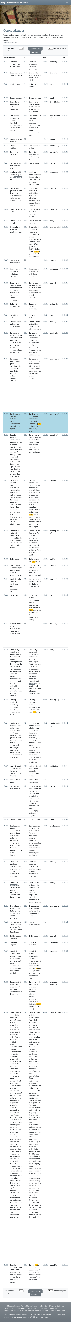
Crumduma (33, 906)
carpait (34, 791)
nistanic (32, 347)
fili (21, 338)
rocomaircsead (33, 1176)
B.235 (25, 786)
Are (39, 75)
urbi (35, 876)
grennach (32, 246)
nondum (35, 887)
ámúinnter (33, 1151)
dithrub (32, 545)
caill (11, 128)
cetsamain (54, 269)
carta (12, 887)
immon (18, 505)
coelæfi (31, 217)
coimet (31, 485)
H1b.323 (65, 922)
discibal (31, 1132)
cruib (14, 343)
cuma (31, 704)
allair (30, 552)
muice (12, 728)
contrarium (16, 540)
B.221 (25, 435)
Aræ (30, 75)
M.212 (6, 172)
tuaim (13, 1064)
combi (12, 1076)
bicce (11, 1163)
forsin (17, 1132)
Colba (12, 209)
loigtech (17, 747)
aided (12, 1149)
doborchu (13, 848)
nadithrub (17, 538)
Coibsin (13, 304)
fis (21, 366)
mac (11, 338)
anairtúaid (33, 1039)
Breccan (16, 1115)
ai (12, 120)
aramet (12, 676)
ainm (31, 159)
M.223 (6, 333)
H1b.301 (65, 333)
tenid (34, 1105)
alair (13, 545)
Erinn (36, 1018)
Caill (11, 115)
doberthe (13, 654)
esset (12, 1180)
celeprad (53, 172)
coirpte (53, 61)
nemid (31, 688)
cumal (52, 1265)
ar (17, 193)
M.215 (6, 220)
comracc (13, 1027)
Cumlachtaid (15, 723)
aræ (20, 73)
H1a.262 (45, 565)
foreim (12, 633)
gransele (32, 237)
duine (12, 747)
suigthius (13, 1071)
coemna (32, 600)
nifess (31, 1137)
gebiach (19, 936)
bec (30, 1207)
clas (51, 98)
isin (16, 285)
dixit (11, 340)
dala (13, 956)
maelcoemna (34, 607)
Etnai (31, 340)
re (37, 796)
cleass (31, 123)
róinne (31, 776)
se (40, 1207)
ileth (35, 1020)
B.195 (25, 61)
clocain (19, 1166)
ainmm (33, 512)
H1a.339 (45, 359)
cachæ (18, 1061)
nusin (13, 852)
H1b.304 (65, 480)
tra (33, 664)
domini (16, 469)
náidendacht (33, 989)
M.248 (6, 951)
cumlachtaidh (55, 723)
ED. (39, 424)
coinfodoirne (55, 826)
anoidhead (33, 1139)
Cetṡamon (14, 269)
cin (16, 911)
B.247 (25, 145)
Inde (11, 371)
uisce (32, 845)
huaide (13, 963)
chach (31, 757)
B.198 (25, 98)
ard (18, 1198)
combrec (32, 843)
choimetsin (36, 509)
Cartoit (32, 152)
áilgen (38, 752)
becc (13, 1210)
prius (19, 671)
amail (35, 1061)
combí (31, 1071)
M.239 (6, 786)
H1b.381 (65, 260)
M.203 (6, 73)
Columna (13, 982)
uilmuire (13, 1030)
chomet (13, 517)
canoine (13, 297)
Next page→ (35, 52)
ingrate (12, 871)
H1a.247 (45, 209)
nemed (12, 688)
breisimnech (14, 1100)
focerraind (14, 1086)
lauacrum (13, 445)
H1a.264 (45, 595)
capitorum (18, 442)
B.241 (25, 882)
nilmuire (32, 1027)
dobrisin (32, 806)
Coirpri (31, 338)
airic (11, 347)
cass (51, 188)
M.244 (6, 906)
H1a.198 (45, 139)
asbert (12, 1193)
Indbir (36, 1154)
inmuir (32, 1034)
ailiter (18, 490)
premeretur (14, 874)
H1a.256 (45, 333)
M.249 (6, 982)
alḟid (20, 543)
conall (12, 326)
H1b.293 (65, 220)
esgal (30, 1098)
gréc (33, 285)
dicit (19, 866)
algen (12, 750)
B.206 (25, 188)
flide (18, 474)
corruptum (36, 69)
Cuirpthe (13, 61)
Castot (12, 145)
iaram (36, 1047)
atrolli (31, 659)
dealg (18, 579)
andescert (13, 1047)
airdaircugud (16, 174)
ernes (16, 750)
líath (39, 239)
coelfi (18, 209)
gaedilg (31, 840)
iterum (16, 1090)
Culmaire (13, 942)
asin (35, 371)
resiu (11, 1279)
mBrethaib (34, 686)
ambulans (13, 740)
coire (11, 1112)
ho (39, 1071)
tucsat (38, 1161)
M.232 (6, 595)
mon (16, 120)
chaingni (13, 200)
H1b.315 (65, 780)
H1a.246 (45, 188)
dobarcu (37, 848)
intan (17, 728)
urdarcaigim (35, 177)
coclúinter (32, 1088)
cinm (17, 688)
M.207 (6, 115)
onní (37, 492)
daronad (32, 1188)
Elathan (32, 355)
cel (51, 163)
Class (12, 98)
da (30, 519)
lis (17, 1272)
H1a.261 (45, 559)
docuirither (33, 1056)
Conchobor (33, 798)
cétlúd (31, 274)
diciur (12, 932)
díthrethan (33, 1195)
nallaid (16, 497)
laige (11, 961)
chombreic (36, 855)
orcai (15, 1205)
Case (12, 861)
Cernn (12, 322)
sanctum (14, 288)
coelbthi (32, 214)
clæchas (13, 992)
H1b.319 (65, 861)
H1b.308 (65, 579)
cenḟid (12, 533)
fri (17, 200)
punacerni (32, 693)
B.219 (25, 414)
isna (14, 683)
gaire (15, 373)
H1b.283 (65, 73)
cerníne (31, 345)
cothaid (31, 617)
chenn (19, 454)
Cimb (20, 662)
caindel (17, 104)
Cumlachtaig (34, 723)
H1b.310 (65, 623)
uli (34, 1078)
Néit (30, 801)
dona (12, 657)
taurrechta (14, 1069)
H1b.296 (65, 269)
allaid (31, 497)
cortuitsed (33, 1125)
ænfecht (32, 1127)
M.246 (6, 936)
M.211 (6, 163)
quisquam (32, 892)
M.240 (6, 819)
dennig (12, 454)
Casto (31, 145)
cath (17, 292)
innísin (38, 1188)
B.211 (25, 283)
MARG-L (36, 251)
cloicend (32, 1159)
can (36, 107)
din (39, 107)
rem (37, 615)
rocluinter (13, 1095)
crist (11, 476)
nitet (17, 535)
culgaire (32, 815)
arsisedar (37, 973)
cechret (12, 295)
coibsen (53, 304)
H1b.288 (65, 152)
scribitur (13, 895)
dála (36, 956)
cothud (31, 598)
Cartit (31, 579)
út (30, 1129)
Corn (31, 315)
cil (16, 924)
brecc (31, 361)
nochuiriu (18, 1202)
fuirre (12, 968)
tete (11, 730)
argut (18, 669)
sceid (11, 1090)
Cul (11, 786)
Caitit (12, 579)
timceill (18, 1032)
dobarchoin (33, 828)
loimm (12, 1093)
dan (12, 368)
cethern (53, 414)
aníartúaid (37, 1032)
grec (17, 283)
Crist (34, 449)
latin (39, 288)
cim (51, 649)
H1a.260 (45, 530)
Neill (39, 1110)
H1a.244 (45, 163)
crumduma (33, 913)
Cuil (11, 559)
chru (18, 730)
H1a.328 (45, 819)
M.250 (6, 1013)
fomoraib (13, 681)
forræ (31, 107)
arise (35, 1272)
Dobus (17, 1195)
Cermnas (13, 359)
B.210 (25, 269)
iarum (18, 1052)
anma (35, 184)
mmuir (12, 1032)
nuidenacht (14, 987)
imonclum (32, 507)
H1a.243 (45, 152)
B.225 (25, 565)
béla (30, 1073)
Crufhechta (33, 780)
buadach (33, 329)
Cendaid (32, 531)
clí (37, 78)
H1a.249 (45, 227)
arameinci (13, 674)
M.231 (6, 579)
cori (35, 1103)
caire (11, 416)
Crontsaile (33, 234)
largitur (12, 757)
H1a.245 (45, 172)
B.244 (25, 163)
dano (12, 464)
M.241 (6, 826)
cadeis (36, 283)
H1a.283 (45, 1265)
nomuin (14, 927)
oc (10, 457)
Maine (31, 1110)
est (11, 66)
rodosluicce (14, 1137)
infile (35, 340)
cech (11, 666)
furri (38, 971)
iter (34, 838)
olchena (19, 517)
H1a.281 (45, 982)
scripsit (31, 895)
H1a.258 (45, 435)
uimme (37, 452)
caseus (12, 866)
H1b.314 (65, 766)
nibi (33, 975)
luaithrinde (33, 1054)
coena (31, 437)
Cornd (12, 315)
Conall (31, 326)
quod (39, 220)
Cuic (11, 565)
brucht (15, 1098)
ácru (33, 730)
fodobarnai (33, 831)
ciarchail (13, 483)
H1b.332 (65, 1265)
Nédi (30, 568)
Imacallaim (32, 612)
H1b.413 (65, 84)
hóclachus (32, 996)
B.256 (25, 1265)
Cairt (12, 882)
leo (21, 1171)
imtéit (31, 540)
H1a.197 (45, 115)
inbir (16, 1161)
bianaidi (15, 500)
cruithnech (14, 584)
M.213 (6, 188)
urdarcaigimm (34, 182)
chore (18, 1076)
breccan (18, 1200)
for (11, 343)
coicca (12, 1122)
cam (20, 139)
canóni (31, 295)
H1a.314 (45, 98)
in (19, 338)
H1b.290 (65, 172)
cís (33, 666)
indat (12, 631)
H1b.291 (65, 188)
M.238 (6, 780)
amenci (37, 674)
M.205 (6, 98)
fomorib (17, 657)
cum (15, 738)
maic (35, 1110)
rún (35, 565)
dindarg (14, 652)
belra (31, 581)
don (17, 507)
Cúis (30, 188)
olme (34, 573)
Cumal (12, 1265)
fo (17, 1054)
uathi (37, 966)
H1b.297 (65, 283)
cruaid (31, 793)
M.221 (6, 315)
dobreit (12, 850)
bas (12, 924)
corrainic (17, 1149)
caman (52, 139)
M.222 (6, 321)
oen (11, 1088)
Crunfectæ (14, 780)
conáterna (35, 1129)
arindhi (12, 449)
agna (20, 568)
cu (37, 1144)
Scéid (31, 1083)
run (16, 565)
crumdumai (14, 913)
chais (11, 196)
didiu (19, 125)
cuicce (17, 961)
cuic (11, 573)
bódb (36, 782)
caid (30, 292)
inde (19, 163)
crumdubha (54, 906)
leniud (18, 768)
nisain (38, 285)
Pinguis (38, 869)
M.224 (6, 359)
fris (15, 1275)
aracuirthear (14, 589)
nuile (16, 1083)
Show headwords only (10, 42)
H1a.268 (45, 700)
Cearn (31, 322)
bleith (17, 1270)
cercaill (53, 480)
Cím (30, 649)
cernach (13, 421)
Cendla (31, 435)
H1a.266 (45, 649)
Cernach (37, 326)
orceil (39, 1061)
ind (14, 973)
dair (16, 958)
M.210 (6, 152)
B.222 (25, 480)
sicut (18, 752)
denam (17, 198)
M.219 (6, 283)
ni (15, 193)
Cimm (12, 649)
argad (34, 652)
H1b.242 (65, 115)
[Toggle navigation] (67, 2)
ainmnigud (14, 662)
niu (11, 345)
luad (30, 184)
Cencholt (16, 340)
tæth (18, 128)
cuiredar (13, 1061)
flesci (31, 1185)
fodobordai (14, 831)
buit (18, 971)
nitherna (13, 1142)
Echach (35, 373)
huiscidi (12, 833)
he (19, 895)
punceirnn (15, 693)
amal (18, 512)
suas (19, 1093)
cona (36, 1212)
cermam (36, 364)
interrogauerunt (16, 1176)
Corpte (32, 61)
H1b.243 (65, 139)
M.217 (6, 260)
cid (20, 1081)
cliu (17, 73)
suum (17, 755)
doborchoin (14, 828)
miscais (19, 196)
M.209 (6, 145)
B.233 (25, 766)
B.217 (25, 333)
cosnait (12, 954)
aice (30, 966)
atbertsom (36, 1178)
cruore (31, 86)
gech (15, 260)
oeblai (12, 1078)
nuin (30, 573)
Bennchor (32, 1146)
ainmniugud (33, 662)
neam (36, 163)
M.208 (6, 139)
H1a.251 (45, 269)
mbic (15, 1168)
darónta (36, 1277)
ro (37, 524)
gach (16, 232)
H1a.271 (45, 766)
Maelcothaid (33, 605)
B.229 (25, 700)
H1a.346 (45, 84)
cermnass (54, 359)
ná (36, 538)
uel (36, 485)
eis (19, 1180)
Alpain (31, 1020)
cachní (31, 924)
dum (18, 890)
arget (18, 649)
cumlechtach (14, 745)
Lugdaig (37, 1163)
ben (30, 1270)
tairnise (31, 773)
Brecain (31, 1205)
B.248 (25, 152)
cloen (15, 929)
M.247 (6, 942)
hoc (18, 64)
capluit (52, 435)
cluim (12, 507)
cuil (51, 559)
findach (32, 242)
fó (36, 543)
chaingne (38, 203)
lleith (13, 1022)
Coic (30, 565)
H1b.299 (65, 315)
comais (31, 306)
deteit (38, 730)
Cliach (31, 80)
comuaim (32, 297)
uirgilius (13, 869)
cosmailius (13, 1056)
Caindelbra (33, 102)
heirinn (12, 1020)
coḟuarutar (36, 1156)
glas (34, 256)
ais (18, 982)
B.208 (25, 220)
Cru (11, 84)
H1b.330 (65, 1013)
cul (51, 786)
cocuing (13, 702)
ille (17, 1180)
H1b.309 (65, 595)
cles (39, 133)
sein (18, 666)
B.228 (25, 649)
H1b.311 (65, 649)
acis (38, 654)
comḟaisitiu (33, 309)
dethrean (13, 1198)
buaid (19, 322)
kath (34, 803)
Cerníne (32, 333)
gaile (39, 1100)
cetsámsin (32, 271)
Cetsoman (33, 269)
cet (11, 271)
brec (11, 361)
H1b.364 (65, 98)
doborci (19, 850)
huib (15, 1120)
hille (30, 669)
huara (16, 631)
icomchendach (34, 1117)
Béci (30, 1156)
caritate (13, 154)
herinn (12, 1083)
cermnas (13, 381)
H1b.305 (65, 530)
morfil (12, 1018)
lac (36, 762)
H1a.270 (45, 723)
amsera (12, 984)
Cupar (31, 819)
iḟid (34, 552)
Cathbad (35, 808)
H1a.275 (45, 882)
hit (16, 838)
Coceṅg (13, 700)
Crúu (31, 84)
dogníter (35, 502)
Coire (12, 1013)
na (15, 196)
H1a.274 (45, 861)
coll (51, 220)
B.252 (25, 951)
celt (51, 260)
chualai (33, 570)
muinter (14, 1159)
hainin (37, 801)
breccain (18, 1013)
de (16, 437)
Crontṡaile (14, 227)
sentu (18, 992)
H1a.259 (45, 480)
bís (39, 1103)
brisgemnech (33, 1095)
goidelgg (13, 840)
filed (34, 1185)
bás (35, 922)
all (36, 550)
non (15, 464)
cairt (52, 882)
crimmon (13, 125)
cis (20, 654)
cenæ (12, 471)
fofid (31, 543)
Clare (12, 73)
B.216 (25, 321)
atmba (12, 1200)
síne (35, 274)
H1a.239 (45, 102)
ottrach (32, 908)
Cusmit (12, 951)
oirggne (18, 1144)
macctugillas (14, 989)
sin (16, 509)
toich (34, 128)
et (30, 871)
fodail (19, 766)
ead (33, 738)
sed (16, 467)
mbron (12, 1272)
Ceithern (32, 414)
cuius (15, 1178)
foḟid (11, 538)
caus (16, 191)
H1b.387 (65, 819)
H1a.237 (45, 61)
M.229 (6, 559)
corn (51, 315)
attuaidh (13, 1025)
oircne (35, 1134)
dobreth (33, 850)
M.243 (6, 882)
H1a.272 (45, 786)
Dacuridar (18, 1129)
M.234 (6, 649)
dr (32, 251)
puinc (12, 696)
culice (37, 559)
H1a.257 (45, 414)
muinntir (32, 1215)
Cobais (31, 304)
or (17, 426)
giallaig (33, 1112)
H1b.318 (65, 826)
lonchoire (13, 1059)
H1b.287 (65, 145)
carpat (16, 786)
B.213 (25, 304)
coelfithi (32, 212)
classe (38, 98)
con (19, 911)
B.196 (25, 73)
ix (29, 1112)
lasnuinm (18, 691)
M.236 (6, 723)
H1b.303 (65, 435)
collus (34, 223)
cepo (11, 669)
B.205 (25, 172)
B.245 (25, 922)
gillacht (31, 994)
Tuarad (31, 615)
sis (18, 1071)
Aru (35, 75)
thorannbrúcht (34, 1090)
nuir (14, 573)
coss (18, 954)
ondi (11, 495)
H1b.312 (65, 700)
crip (37, 343)
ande (11, 1120)
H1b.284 (65, 102)
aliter (37, 522)
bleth (39, 1270)
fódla (37, 773)
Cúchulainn (37, 789)
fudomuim (14, 1073)
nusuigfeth (14, 1081)
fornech (32, 205)
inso (18, 1207)
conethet (13, 733)
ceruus (18, 495)
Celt (11, 260)
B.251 (25, 942)
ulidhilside (32, 154)
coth (52, 595)
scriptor (32, 890)
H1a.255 (45, 321)
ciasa (39, 1176)
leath (35, 709)
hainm (14, 671)
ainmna (31, 517)
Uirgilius (32, 869)
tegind (33, 796)
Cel (11, 163)
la (29, 109)
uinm (11, 691)
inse (36, 895)
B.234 (25, 780)
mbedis (19, 1275)
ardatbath (33, 1198)
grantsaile (32, 254)
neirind (12, 1034)
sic (35, 757)
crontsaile (54, 227)
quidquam (14, 892)
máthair (32, 735)
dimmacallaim (15, 628)
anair (16, 1039)
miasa (12, 335)
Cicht (12, 936)
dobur (18, 833)
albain (19, 1020)
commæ (13, 707)
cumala (12, 1277)
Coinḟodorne (34, 826)
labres (19, 350)
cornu (31, 318)
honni (36, 145)
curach (17, 1122)
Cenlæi (17, 462)
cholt (31, 343)
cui (11, 540)
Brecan (31, 1200)
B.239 (25, 826)
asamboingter (33, 133)
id (35, 445)
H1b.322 (65, 163)
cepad (34, 669)
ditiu (19, 260)
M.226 (6, 435)
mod (37, 793)
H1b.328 (65, 951)
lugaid (12, 1151)
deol (19, 735)
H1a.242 (45, 145)
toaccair (13, 966)
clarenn (12, 771)
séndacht (32, 999)
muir (30, 1030)
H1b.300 (65, 321)
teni (11, 1115)
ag (12, 497)
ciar (37, 483)
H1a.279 (45, 936)
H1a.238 (45, 73)
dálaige (33, 963)
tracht (12, 1161)
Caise (31, 861)
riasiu (31, 1277)
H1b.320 (65, 882)
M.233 (6, 623)
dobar (38, 833)
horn (30, 428)
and (14, 452)
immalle (17, 1139)
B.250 (25, 936)
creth (20, 118)
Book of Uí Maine (33, 1315)
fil (14, 492)
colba (52, 209)
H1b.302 (65, 414)
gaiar (36, 575)
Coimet (12, 505)
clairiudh (53, 766)
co (17, 295)
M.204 (6, 84)
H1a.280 (45, 951)
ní (39, 193)
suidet (31, 1066)
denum (31, 203)
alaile (18, 1064)
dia (11, 500)
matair (12, 735)
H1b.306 (65, 559)
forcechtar (14, 712)
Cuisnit (31, 951)
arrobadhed (14, 1215)
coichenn (17, 836)
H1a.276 (45, 906)
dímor (34, 1207)
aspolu (31, 452)
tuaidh (12, 1042)
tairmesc (13, 773)
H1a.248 (45, 220)
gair (17, 575)
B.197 (25, 84)
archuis (31, 196)
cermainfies (14, 366)
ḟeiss (30, 366)
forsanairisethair (35, 961)
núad (31, 130)
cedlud (12, 274)
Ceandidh (13, 531)
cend (30, 1178)
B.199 (25, 102)
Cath (12, 283)
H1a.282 (45, 1013)
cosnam (32, 956)
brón (30, 1272)
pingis (18, 869)
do (38, 154)
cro (51, 84)
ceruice (12, 522)
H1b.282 (65, 61)
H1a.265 (45, 623)
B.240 (25, 861)
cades (12, 285)
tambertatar (14, 1171)
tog (16, 361)
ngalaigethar (14, 1110)
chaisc (12, 462)
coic (38, 570)
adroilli (12, 659)
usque (12, 1202)
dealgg (12, 586)
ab (14, 220)
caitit (52, 579)
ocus (39, 798)
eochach (13, 376)
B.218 (25, 359)
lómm (37, 1159)
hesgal (12, 1103)
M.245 (6, 922)
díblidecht (32, 1001)
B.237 (25, 819)
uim (39, 688)
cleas (38, 128)
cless (11, 123)
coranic (31, 1142)
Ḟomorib (34, 657)
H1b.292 (65, 209)
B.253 (25, 982)
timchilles (36, 1030)
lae (35, 447)
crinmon (32, 125)
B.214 (25, 315)
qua (11, 890)
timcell (18, 1037)
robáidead (33, 1210)
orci (38, 1202)
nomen (12, 437)
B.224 (25, 559)
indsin (39, 1112)
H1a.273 (45, 826)
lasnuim (33, 691)
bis (15, 1112)
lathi (39, 447)
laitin (11, 290)
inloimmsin (33, 1086)
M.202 (6, 61)
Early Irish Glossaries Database (14, 2)
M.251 (6, 1265)
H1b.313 (65, 723)
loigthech (32, 752)
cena (11, 469)
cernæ (19, 343)
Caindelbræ (14, 102)
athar (20, 1095)
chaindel (36, 104)
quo (19, 220)
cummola (13, 1267)
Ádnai (39, 568)
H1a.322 (45, 942)
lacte (20, 738)
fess (17, 1146)
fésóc (36, 244)
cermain (17, 368)
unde (20, 191)
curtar (31, 586)
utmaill (36, 975)
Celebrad (32, 172)
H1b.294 (65, 227)
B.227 (25, 595)
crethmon (13, 118)
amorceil (13, 1066)
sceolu (12, 1144)
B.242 (25, 906)
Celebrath (14, 172)
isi (13, 958)
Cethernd (13, 424)
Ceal (30, 163)
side (38, 1151)
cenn (11, 447)
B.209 (25, 227)
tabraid (17, 1183)
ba (11, 671)
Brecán (31, 1107)
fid (18, 545)
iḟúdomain (33, 1069)
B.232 (25, 723)
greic (19, 285)
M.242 (6, 861)
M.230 (6, 565)
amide (35, 416)
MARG (30, 514)
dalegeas (32, 1144)
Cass (11, 188)
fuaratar (13, 1166)
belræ (13, 581)
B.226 (25, 579)
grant (12, 232)
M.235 (6, 700)
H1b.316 (65, 786)
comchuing (14, 704)
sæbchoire (15, 1015)
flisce (18, 1185)
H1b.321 (65, 906)
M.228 (6, 530)
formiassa (32, 350)
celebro (38, 174)
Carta (31, 897)
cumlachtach (33, 747)
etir (16, 1018)
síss (35, 1066)
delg (37, 579)
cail (15, 512)
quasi (12, 104)
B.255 (25, 1013)
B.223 (25, 530)
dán (40, 366)
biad (15, 347)
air (11, 958)
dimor (17, 1210)
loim (11, 1168)
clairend (32, 771)
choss (37, 586)
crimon (16, 115)
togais (37, 361)
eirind (20, 1047)
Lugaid (37, 1142)
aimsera (32, 987)
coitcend (36, 836)
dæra (18, 1277)
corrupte (13, 64)
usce (11, 845)
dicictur (12, 292)
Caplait (13, 435)
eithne (15, 338)
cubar (52, 819)
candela (32, 112)
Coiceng (32, 700)
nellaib (12, 1105)
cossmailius (14, 1107)
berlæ (12, 838)
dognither (13, 502)
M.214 (6, 209)
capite (12, 467)
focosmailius (33, 1052)
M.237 (6, 766)
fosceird (13, 1052)
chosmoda (14, 459)
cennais (12, 535)
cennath (13, 378)
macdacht (32, 992)
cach (35, 239)
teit (30, 730)
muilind (34, 1279)
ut (15, 335)
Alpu (38, 1037)
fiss (35, 366)
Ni (30, 570)
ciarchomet (14, 485)
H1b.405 (65, 359)
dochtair (32, 968)
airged (36, 649)
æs (19, 361)
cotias (17, 166)
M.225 (6, 414)
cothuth (13, 624)
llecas (19, 1151)
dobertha (32, 654)
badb (31, 782)
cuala (18, 570)
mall (11, 973)
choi (14, 1088)
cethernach (33, 421)
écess (31, 1193)
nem (16, 163)
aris (17, 139)
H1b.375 (65, 942)
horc (38, 725)
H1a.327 (45, 260)
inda (37, 612)
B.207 (25, 209)
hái (31, 120)
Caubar (13, 819)
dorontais (17, 1279)
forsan (18, 956)
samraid (32, 276)
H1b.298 (65, 304)
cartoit (53, 152)
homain (37, 924)
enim (11, 836)
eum (11, 1178)
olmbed (13, 575)
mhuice (31, 728)
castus (31, 148)
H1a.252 (45, 283)
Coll (11, 220)
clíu (37, 73)
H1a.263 (45, 579)
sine (16, 274)
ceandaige (18, 1117)
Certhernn (14, 414)
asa (14, 128)
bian (39, 500)
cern (51, 322)
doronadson (14, 1190)
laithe (12, 474)
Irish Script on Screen (40, 1317)
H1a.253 (45, 304)
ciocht (52, 936)
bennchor (15, 1154)
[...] (57, 61)
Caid (30, 283)
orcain (31, 431)
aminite (17, 416)
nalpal (12, 1039)
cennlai (12, 440)
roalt (31, 535)
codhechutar (33, 1149)
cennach (32, 376)
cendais (31, 538)
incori (36, 1071)
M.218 (6, 269)
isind (20, 288)
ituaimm (37, 1059)
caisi (51, 861)
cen (40, 340)
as (30, 128)
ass (11, 1146)
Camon (12, 139)
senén (38, 819)
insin (39, 329)
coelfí (38, 209)
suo (20, 755)
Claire (31, 73)
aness (35, 1042)
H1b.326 (65, 936)
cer (39, 490)
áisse (34, 984)
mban (33, 1275)
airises (31, 973)
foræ (12, 107)
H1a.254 (45, 315)
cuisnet (53, 951)
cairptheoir (33, 945)
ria (38, 806)
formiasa (13, 350)
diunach (17, 447)
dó (37, 1115)
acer (11, 492)
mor (38, 1015)
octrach (12, 908)
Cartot (12, 152)
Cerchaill (32, 480)
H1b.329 (65, 982)
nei (19, 1120)
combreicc (13, 843)
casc (16, 440)
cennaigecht (15, 1125)
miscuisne (32, 198)
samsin (15, 271)
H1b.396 (65, 565)
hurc (19, 725)
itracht (31, 1154)
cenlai (18, 471)
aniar (17, 1034)
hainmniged (33, 526)
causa (17, 188)
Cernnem (13, 333)
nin (15, 971)
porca (12, 755)
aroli (30, 1061)
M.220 (6, 304)
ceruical (12, 490)
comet (12, 509)
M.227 (6, 480)
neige (12, 568)
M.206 (6, 102)
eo (17, 220)
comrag (32, 1025)
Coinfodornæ (15, 826)
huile (11, 1139)
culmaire (53, 942)
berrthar (18, 449)
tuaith (12, 1037)
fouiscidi (32, 833)
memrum (32, 899)
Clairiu (31, 766)
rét (37, 292)
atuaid (31, 1022)
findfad (31, 249)
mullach (14, 75)
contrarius (33, 547)
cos (30, 958)
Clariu (12, 766)
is (39, 145)
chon (38, 911)
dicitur (12, 166)
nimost (16, 345)
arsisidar (18, 968)
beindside (32, 500)
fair (36, 112)
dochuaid (13, 1156)
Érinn (31, 1078)
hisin (11, 373)
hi (15, 545)
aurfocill (15, 457)
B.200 (25, 115)
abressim (32, 1093)
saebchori (32, 1015)
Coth (12, 595)
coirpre (19, 335)
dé (38, 184)
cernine (53, 333)
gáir (39, 575)
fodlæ (19, 773)
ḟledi (30, 449)
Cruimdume (14, 906)
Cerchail (13, 480)
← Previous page (35, 49)
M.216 (6, 227)
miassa (31, 335)
